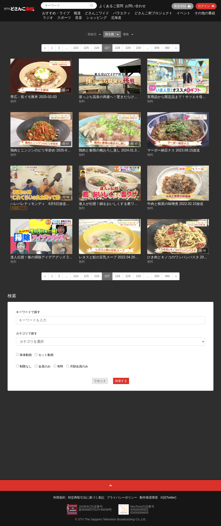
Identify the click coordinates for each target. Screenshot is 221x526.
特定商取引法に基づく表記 (86, 497)
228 (117, 48)
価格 (128, 34)
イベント (183, 13)
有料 (60, 366)
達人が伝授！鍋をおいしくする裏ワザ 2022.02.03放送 (121, 204)
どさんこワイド (97, 13)
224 (75, 48)
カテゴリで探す (26, 333)
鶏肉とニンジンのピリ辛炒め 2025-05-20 (42, 150)
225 (86, 48)
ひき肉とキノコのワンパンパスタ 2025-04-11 (182, 257)
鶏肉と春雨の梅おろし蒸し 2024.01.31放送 (112, 150)
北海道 (116, 17)
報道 (77, 13)
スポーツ (64, 17)
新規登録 (182, 6)
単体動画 (26, 355)
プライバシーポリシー (122, 497)
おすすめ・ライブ (56, 13)
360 (167, 48)
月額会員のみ (79, 366)
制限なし (26, 366)
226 (96, 48)
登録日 (94, 34)
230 (138, 48)
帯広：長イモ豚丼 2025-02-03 (33, 97)
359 (156, 48)
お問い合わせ (135, 6)
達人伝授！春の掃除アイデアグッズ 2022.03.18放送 (50, 257)
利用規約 (59, 497)
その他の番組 (204, 13)
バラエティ (121, 13)
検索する (121, 381)
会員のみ (44, 366)
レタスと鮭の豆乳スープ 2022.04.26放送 (110, 257)
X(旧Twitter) (168, 497)
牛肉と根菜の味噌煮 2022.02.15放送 (175, 204)
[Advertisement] (110, 425)
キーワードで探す (28, 312)
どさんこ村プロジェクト (153, 13)
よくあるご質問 (111, 6)
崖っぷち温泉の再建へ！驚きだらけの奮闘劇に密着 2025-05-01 (128, 97)
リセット (100, 381)
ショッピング (96, 17)
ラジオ (48, 17)
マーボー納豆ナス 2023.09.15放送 (173, 150)
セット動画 (46, 355)
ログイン (206, 6)
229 (127, 48)
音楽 (78, 17)
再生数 (111, 34)
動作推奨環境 (149, 497)
